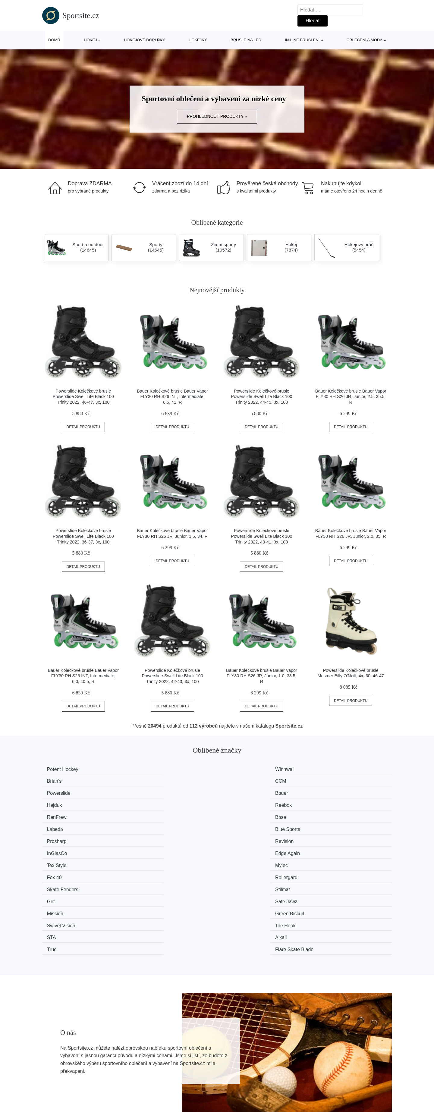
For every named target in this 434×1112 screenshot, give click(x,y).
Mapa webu (188, 1063)
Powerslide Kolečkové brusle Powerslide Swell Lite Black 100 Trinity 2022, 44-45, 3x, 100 (261, 397)
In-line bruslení (302, 40)
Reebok (327, 780)
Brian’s (236, 769)
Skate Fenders (65, 826)
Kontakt (315, 1063)
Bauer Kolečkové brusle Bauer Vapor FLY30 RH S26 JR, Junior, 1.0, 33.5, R (261, 676)
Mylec (146, 814)
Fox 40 (236, 814)
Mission (58, 837)
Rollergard (330, 814)
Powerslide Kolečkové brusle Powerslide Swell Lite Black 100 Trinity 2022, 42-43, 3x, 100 (172, 676)
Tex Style (59, 814)
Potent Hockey (65, 769)
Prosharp (59, 803)
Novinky (53, 1063)
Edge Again (331, 803)
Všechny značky (62, 1049)
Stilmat (147, 826)
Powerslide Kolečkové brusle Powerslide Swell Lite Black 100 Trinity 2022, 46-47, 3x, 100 (83, 397)
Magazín (185, 1049)
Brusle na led (246, 40)
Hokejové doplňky (144, 40)
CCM (324, 769)
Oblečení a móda (364, 40)
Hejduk (236, 780)
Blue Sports (331, 791)
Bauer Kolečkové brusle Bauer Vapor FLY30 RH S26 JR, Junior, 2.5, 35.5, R (350, 397)
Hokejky (198, 40)
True (234, 848)
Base (145, 791)
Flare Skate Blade (338, 848)
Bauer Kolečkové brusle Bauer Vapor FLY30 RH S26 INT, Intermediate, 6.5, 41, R (172, 397)
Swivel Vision (243, 837)
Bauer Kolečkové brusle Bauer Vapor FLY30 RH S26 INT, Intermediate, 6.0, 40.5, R (83, 676)
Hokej (90, 40)
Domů (54, 40)
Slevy (51, 1077)
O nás (313, 1049)
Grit (233, 826)
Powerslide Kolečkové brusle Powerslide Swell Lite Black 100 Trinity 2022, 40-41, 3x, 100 (261, 536)
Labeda (237, 791)
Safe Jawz (330, 826)
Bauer (146, 780)
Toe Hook (329, 837)
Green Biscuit (154, 837)
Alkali (145, 848)
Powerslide (61, 780)
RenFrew (59, 791)
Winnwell (149, 769)
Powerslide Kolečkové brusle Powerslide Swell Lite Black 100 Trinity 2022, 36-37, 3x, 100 (83, 536)
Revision (149, 803)
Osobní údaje (190, 1077)
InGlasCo (239, 803)
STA (54, 848)
